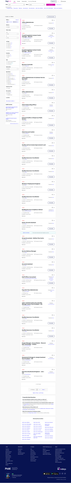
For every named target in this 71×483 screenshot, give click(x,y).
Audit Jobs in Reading (49, 429)
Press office (45, 451)
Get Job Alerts (26, 232)
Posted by (8, 53)
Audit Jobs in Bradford (58, 8)
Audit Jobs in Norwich (49, 422)
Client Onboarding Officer (29, 104)
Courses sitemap (33, 460)
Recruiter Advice (20, 454)
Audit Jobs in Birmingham (48, 8)
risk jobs (51, 408)
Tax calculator (8, 459)
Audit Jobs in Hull (37, 422)
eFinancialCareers (27, 305)
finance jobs (48, 408)
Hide (7, 59)
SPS (26, 23)
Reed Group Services (58, 451)
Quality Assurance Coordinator (30, 158)
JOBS (7, 446)
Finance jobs (15, 8)
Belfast (12, 16)
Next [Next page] (43, 389)
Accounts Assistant (27, 264)
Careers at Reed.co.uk (46, 450)
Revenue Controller (27, 64)
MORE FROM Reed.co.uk (47, 446)
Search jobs (51, 4)
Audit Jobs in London (37, 429)
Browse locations (8, 455)
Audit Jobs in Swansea (49, 435)
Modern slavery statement (47, 454)
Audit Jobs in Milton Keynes (37, 434)
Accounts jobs (25, 8)
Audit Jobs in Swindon (49, 437)
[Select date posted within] (12, 69)
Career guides (32, 458)
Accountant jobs (32, 8)
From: (7, 32)
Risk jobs (20, 8)
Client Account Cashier (28, 132)
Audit (7, 16)
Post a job (19, 450)
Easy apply (51, 28)
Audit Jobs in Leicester (38, 426)
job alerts (27, 404)
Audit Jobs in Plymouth (49, 427)
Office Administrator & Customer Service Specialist (33, 78)
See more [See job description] (24, 28)
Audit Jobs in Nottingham (47, 425)
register (24, 405)
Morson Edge (27, 291)
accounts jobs (25, 409)
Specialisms (8, 71)
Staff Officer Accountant (29, 277)
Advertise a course (33, 459)
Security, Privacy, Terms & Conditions (60, 477)
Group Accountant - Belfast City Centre (33, 238)
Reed (25, 120)
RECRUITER (20, 446)
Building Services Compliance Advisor (32, 209)
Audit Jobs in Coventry (26, 433)
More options (8, 90)
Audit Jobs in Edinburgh (26, 437)
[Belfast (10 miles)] (15, 22)
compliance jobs (42, 408)
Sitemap (7, 464)
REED (56, 446)
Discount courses (33, 454)
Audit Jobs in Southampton (47, 433)
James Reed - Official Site (59, 458)
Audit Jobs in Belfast (39, 8)
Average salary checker (9, 460)
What (7, 4)
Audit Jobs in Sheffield (49, 431)
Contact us (32, 450)
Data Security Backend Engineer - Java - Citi (33, 372)
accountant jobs (32, 409)
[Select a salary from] (12, 34)
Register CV (53, 1)
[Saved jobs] (63, 1)
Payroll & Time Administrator (30, 290)
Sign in (52, 404)
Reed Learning (57, 454)
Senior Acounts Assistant (29, 222)
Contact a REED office (9, 463)
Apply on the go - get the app (38, 392)
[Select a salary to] (12, 38)
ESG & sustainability (58, 462)
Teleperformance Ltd (27, 52)
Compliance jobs (9, 8)
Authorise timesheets (58, 450)
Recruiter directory (9, 451)
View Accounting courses (14, 123)
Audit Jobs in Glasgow (26, 439)
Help (6, 462)
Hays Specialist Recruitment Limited (30, 278)
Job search (7, 450)
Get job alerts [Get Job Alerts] (51, 16)
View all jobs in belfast (10, 100)
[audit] (9, 22)
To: (6, 36)
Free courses (32, 455)
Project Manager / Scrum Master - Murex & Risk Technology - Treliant (34, 343)
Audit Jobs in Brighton (26, 428)
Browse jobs (59, 4)
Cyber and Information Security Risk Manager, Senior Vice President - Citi (32, 303)
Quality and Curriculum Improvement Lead (34, 145)
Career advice (8, 458)
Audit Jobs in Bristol (25, 429)
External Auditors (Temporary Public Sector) (32, 118)
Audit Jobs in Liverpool (38, 428)
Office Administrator (28, 22)
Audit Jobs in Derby (25, 435)
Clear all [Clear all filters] (17, 19)
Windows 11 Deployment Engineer (31, 183)
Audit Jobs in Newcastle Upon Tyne (38, 437)
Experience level (9, 86)
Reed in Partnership (58, 455)
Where (27, 4)
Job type (7, 41)
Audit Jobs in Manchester (38, 431)
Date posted (8, 66)
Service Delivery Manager (29, 251)
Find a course (32, 451)
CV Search (19, 451)
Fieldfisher (27, 106)
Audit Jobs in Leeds (37, 424)
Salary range (8, 29)
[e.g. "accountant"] (16, 5)
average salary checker (32, 412)
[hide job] (54, 20)
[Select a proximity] (12, 27)
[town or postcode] (37, 5)
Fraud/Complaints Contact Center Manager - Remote (31, 36)
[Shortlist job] (52, 20)
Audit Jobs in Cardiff (26, 431)
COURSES (32, 446)
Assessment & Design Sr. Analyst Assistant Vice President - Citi (33, 358)
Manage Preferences (50, 477)
